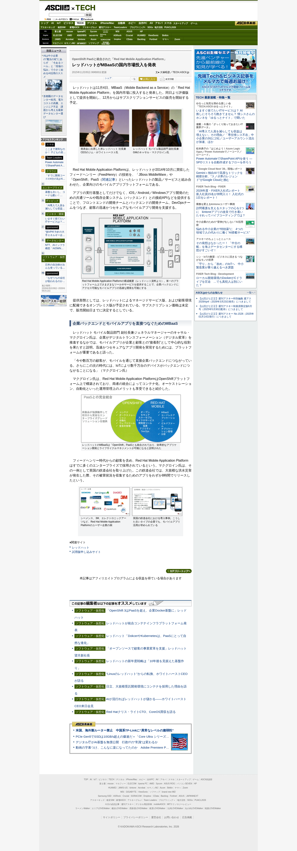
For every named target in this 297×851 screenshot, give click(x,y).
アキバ (159, 23)
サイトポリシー (111, 817)
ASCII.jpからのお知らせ (209, 292)
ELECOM (57, 35)
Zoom (177, 39)
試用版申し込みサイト (86, 552)
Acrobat (70, 39)
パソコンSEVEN (105, 31)
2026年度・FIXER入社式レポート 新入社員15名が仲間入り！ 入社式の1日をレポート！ (220, 194)
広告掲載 (187, 817)
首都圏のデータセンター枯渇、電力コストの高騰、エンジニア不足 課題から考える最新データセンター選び (53, 107)
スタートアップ (180, 23)
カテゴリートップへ (179, 571)
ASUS (129, 31)
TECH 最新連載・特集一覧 (213, 97)
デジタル (92, 23)
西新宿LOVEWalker (138, 808)
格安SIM (62, 27)
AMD (69, 35)
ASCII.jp (57, 7)
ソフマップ (93, 43)
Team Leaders (150, 800)
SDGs (150, 27)
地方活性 (158, 27)
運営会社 (156, 817)
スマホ (168, 23)
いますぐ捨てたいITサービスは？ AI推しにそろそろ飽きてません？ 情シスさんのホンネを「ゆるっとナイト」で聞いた (225, 114)
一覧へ (250, 292)
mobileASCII (159, 804)
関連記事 (108, 179)
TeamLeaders (120, 27)
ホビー (132, 23)
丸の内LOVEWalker (194, 808)
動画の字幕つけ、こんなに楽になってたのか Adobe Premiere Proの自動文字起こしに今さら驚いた (145, 747)
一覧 (133, 79)
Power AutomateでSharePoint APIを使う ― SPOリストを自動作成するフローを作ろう (224, 160)
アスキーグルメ (89, 27)
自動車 (121, 23)
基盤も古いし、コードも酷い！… (55, 194)
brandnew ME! (105, 43)
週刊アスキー (105, 27)
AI (52, 23)
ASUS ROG (81, 35)
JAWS (57, 39)
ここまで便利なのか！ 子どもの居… (55, 151)
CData (129, 39)
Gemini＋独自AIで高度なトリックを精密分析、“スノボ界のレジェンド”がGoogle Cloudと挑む (219, 176)
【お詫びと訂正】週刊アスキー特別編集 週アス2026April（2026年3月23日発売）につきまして (225, 300)
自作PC (143, 23)
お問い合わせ (171, 817)
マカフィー (58, 43)
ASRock (117, 35)
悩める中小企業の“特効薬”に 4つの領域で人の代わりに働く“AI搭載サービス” (223, 230)
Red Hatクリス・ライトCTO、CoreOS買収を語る (141, 712)
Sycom (93, 31)
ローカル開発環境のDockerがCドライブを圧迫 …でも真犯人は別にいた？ (219, 281)
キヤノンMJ (69, 43)
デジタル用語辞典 (144, 804)
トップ (44, 23)
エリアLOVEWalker (101, 808)
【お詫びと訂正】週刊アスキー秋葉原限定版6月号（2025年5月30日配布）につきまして (225, 308)
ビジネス (68, 23)
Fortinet (153, 39)
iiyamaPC (81, 31)
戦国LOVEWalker (213, 808)
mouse (69, 31)
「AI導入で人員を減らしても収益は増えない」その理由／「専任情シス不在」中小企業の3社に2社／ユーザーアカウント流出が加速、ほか (225, 137)
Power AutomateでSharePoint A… (55, 164)
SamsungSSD (103, 35)
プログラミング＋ (167, 800)
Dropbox (117, 39)
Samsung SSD (105, 796)
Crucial (129, 35)
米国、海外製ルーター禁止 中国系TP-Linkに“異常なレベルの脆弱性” (125, 730)
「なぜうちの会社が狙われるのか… (55, 279)
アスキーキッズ (47, 27)
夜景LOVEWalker (157, 808)
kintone (81, 39)
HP (141, 31)
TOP (86, 779)
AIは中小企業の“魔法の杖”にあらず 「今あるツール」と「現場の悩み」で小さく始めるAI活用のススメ (53, 66)
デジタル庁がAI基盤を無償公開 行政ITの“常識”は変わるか (117, 742)
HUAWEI (141, 35)
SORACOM (136, 796)
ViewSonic (153, 35)
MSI (117, 31)
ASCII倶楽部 (246, 23)
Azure (94, 39)
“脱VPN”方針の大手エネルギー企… (55, 233)
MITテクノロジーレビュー (179, 804)
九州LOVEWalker (175, 808)
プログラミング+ (137, 27)
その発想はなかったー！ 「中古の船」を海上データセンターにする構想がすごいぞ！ (219, 246)
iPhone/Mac (107, 23)
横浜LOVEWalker (119, 808)
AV (151, 23)
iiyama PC (143, 783)
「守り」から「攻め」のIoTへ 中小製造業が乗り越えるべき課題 (220, 265)
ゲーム (194, 23)
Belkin (165, 35)
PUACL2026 (170, 27)
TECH (84, 7)
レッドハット (80, 547)
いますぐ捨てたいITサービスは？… (55, 220)
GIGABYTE (93, 35)
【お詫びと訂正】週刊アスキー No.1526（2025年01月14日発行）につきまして (226, 315)
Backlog (141, 39)
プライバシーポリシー (135, 817)
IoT (59, 23)
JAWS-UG (123, 788)
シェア (108, 78)
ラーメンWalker (82, 808)
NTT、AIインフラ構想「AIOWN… (55, 247)
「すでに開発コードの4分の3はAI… (55, 177)
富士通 (58, 31)
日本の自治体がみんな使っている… (55, 266)
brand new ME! (169, 792)
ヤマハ (165, 39)
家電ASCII (74, 27)
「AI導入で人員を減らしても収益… (55, 207)
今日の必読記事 (112, 804)
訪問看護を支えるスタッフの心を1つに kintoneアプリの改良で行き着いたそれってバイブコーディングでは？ (220, 211)
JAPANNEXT (81, 43)
